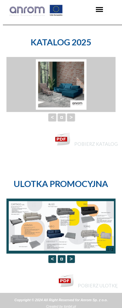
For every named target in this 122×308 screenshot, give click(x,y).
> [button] (71, 117)
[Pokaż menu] (99, 9)
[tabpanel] (61, 42)
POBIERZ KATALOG (96, 144)
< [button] (52, 117)
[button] (62, 117)
